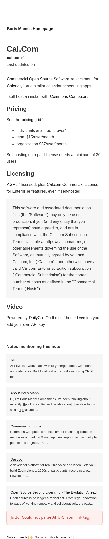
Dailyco (16, 459)
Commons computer (26, 426)
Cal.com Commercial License (72, 184)
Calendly (14, 86)
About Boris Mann (24, 393)
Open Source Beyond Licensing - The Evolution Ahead (53, 492)
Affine (15, 360)
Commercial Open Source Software (38, 79)
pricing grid (31, 120)
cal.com (14, 58)
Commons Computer (68, 96)
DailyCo (36, 318)
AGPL (12, 184)
